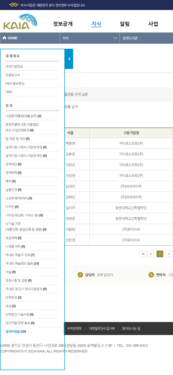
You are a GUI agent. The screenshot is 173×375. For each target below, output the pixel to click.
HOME (12, 38)
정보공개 (62, 23)
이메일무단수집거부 (102, 328)
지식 (96, 23)
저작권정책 (74, 328)
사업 (153, 23)
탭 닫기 (69, 59)
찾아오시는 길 (131, 328)
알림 (125, 23)
